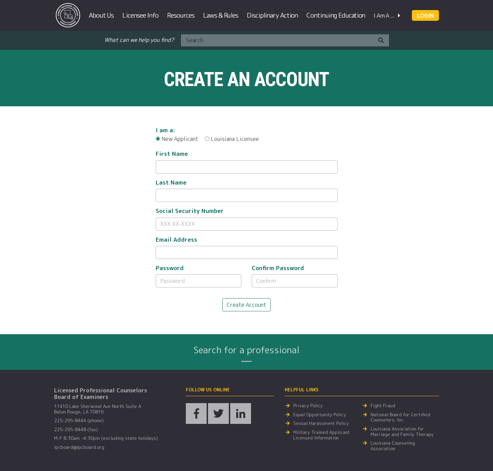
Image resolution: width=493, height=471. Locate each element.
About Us (101, 15)
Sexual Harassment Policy (321, 423)
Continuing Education (335, 15)
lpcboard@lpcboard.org (79, 447)
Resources (180, 15)
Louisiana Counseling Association (393, 446)
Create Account (246, 305)
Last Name (171, 182)
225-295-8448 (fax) (76, 430)
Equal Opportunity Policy (319, 415)
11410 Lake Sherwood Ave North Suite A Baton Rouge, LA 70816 (97, 409)
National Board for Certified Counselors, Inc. (400, 417)
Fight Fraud (383, 406)
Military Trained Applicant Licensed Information (321, 435)
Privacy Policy (308, 406)
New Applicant (177, 139)
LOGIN (425, 15)
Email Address (176, 239)
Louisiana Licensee (232, 139)
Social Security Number (190, 210)
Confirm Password (278, 268)
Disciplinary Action (272, 15)
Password (170, 268)
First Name (172, 153)
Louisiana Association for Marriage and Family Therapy (402, 431)
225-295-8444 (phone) (79, 421)
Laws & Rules (220, 15)
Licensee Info (140, 15)
